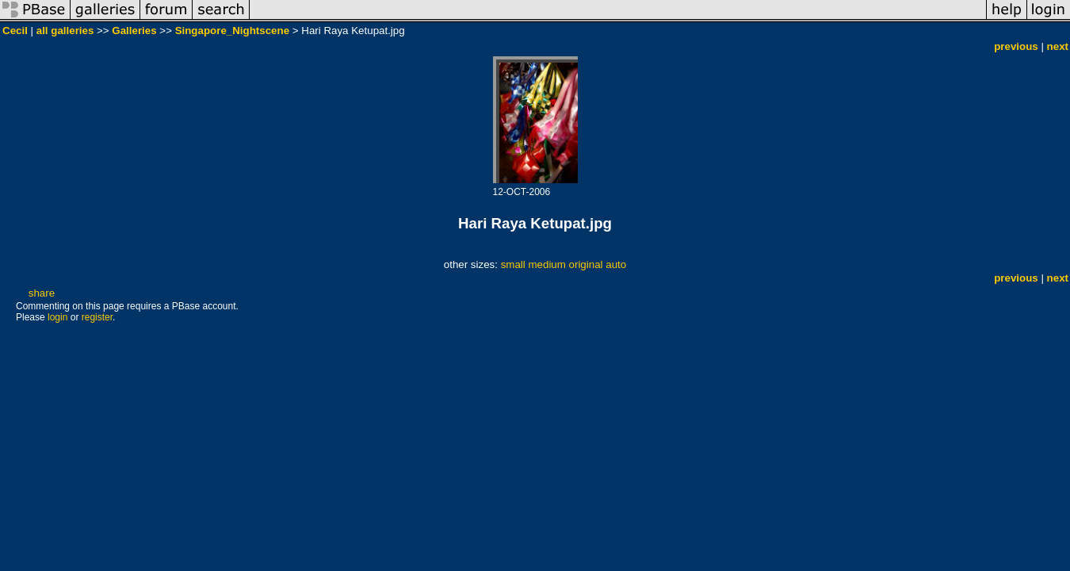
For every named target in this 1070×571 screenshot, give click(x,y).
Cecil (15, 30)
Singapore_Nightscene (232, 30)
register (97, 317)
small (513, 264)
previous (1016, 46)
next (1057, 46)
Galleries (134, 30)
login (57, 317)
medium (546, 264)
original (586, 264)
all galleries (65, 30)
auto (616, 264)
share (42, 293)
